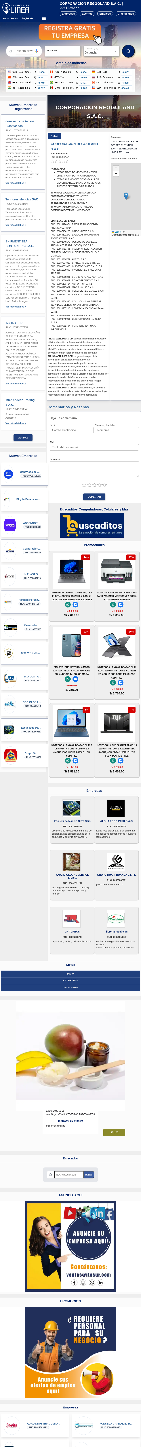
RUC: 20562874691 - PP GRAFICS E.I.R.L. (72, 315)
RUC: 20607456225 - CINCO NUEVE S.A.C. (72, 231)
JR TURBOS (72, 931)
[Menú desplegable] (44, 18)
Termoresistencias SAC (21, 199)
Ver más (23, 437)
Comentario (55, 459)
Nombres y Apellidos (105, 425)
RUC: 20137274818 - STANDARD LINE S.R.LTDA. (75, 263)
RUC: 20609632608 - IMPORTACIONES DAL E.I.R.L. (77, 266)
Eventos (87, 13)
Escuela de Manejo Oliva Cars (72, 821)
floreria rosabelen (117, 931)
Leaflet (116, 232)
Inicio (70, 974)
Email (52, 425)
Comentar (94, 497)
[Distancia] (101, 51)
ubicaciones (70, 987)
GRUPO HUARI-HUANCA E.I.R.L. (117, 874)
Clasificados (126, 13)
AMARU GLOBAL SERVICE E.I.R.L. (72, 876)
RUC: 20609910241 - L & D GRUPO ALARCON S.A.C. (77, 277)
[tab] (54, 136)
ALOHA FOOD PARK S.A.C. (116, 821)
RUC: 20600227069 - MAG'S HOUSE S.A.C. (72, 287)
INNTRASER (13, 323)
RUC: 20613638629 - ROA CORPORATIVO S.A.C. (75, 280)
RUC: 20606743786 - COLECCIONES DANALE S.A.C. (77, 291)
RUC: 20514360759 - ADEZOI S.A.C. (69, 259)
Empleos (105, 13)
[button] (37, 51)
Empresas (68, 13)
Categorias (70, 980)
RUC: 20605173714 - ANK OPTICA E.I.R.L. (72, 284)
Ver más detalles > (15, 183)
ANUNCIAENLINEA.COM (60, 338)
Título (52, 442)
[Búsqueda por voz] (36, 51)
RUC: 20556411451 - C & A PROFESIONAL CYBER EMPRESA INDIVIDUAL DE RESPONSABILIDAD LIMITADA (76, 252)
